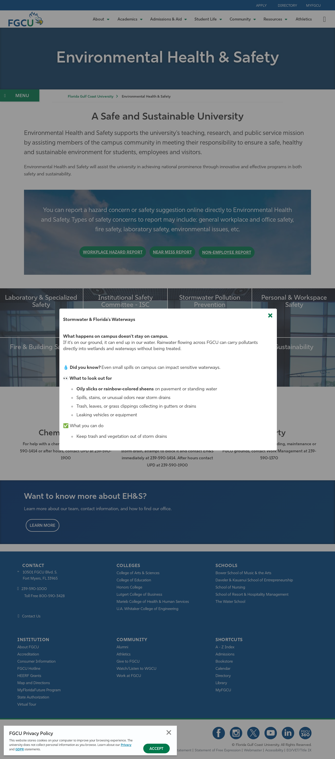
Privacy (126, 745)
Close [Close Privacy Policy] (169, 732)
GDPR (19, 749)
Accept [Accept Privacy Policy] (156, 749)
